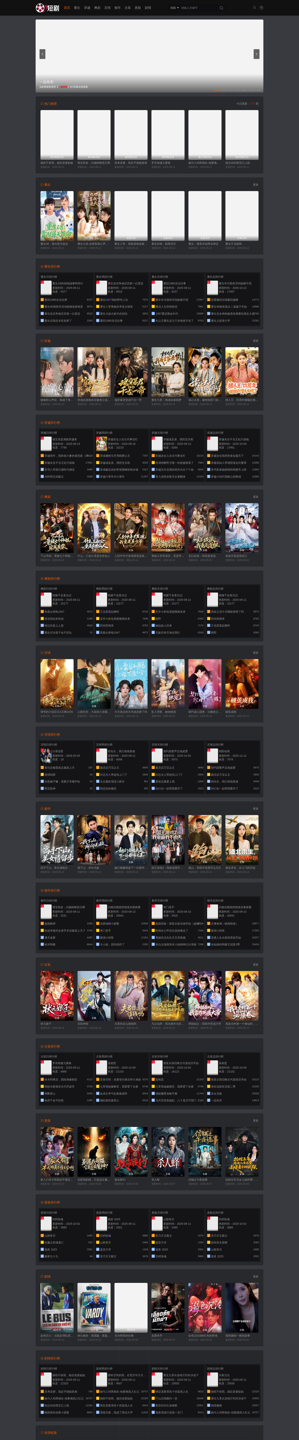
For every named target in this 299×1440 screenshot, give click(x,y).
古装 (128, 7)
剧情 (148, 7)
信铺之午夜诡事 (198, 1179)
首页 (67, 7)
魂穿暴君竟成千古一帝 (128, 399)
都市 (117, 7)
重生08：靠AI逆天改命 (54, 243)
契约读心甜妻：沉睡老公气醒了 (205, 711)
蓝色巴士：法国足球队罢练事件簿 (57, 1335)
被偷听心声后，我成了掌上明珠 (57, 399)
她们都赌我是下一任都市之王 (131, 867)
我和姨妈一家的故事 (237, 1335)
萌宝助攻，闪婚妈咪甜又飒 (93, 162)
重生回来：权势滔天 (163, 243)
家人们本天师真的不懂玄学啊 (57, 1179)
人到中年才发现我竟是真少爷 (131, 555)
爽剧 (97, 7)
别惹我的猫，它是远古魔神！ (94, 1179)
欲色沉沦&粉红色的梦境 (202, 1335)
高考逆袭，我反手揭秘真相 (130, 162)
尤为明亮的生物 (124, 1335)
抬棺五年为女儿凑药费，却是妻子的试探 (242, 1179)
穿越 (87, 7)
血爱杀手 (156, 1335)
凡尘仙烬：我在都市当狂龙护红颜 (168, 1023)
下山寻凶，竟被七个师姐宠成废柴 (57, 555)
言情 (107, 7)
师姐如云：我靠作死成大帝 (204, 1023)
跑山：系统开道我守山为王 (204, 867)
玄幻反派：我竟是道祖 (202, 555)
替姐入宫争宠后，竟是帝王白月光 (168, 555)
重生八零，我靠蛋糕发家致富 (131, 243)
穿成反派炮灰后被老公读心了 (94, 399)
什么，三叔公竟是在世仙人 (93, 555)
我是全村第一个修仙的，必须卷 (242, 1023)
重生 (77, 7)
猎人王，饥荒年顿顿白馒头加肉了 (242, 399)
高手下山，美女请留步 (54, 867)
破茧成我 (230, 711)
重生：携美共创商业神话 (203, 243)
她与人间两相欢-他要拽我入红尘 (205, 162)
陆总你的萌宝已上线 (237, 162)
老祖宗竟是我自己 (236, 555)
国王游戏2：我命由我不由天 (168, 867)
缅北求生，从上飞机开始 (240, 867)
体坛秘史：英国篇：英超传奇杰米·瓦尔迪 (94, 1335)
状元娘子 (45, 1023)
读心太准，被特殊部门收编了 (205, 399)
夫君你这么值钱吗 (125, 1023)
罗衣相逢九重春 (161, 162)
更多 (256, 184)
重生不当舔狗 (233, 243)
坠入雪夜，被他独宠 (163, 711)
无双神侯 (82, 1023)
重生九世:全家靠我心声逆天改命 (94, 243)
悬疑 (138, 7)
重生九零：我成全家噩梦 (166, 399)
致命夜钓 (119, 1179)
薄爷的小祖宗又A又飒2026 (56, 711)
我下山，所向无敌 (88, 867)
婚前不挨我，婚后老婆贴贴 (56, 162)
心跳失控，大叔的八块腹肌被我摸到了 (94, 711)
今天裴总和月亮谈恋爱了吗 (130, 711)
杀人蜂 (155, 1179)
